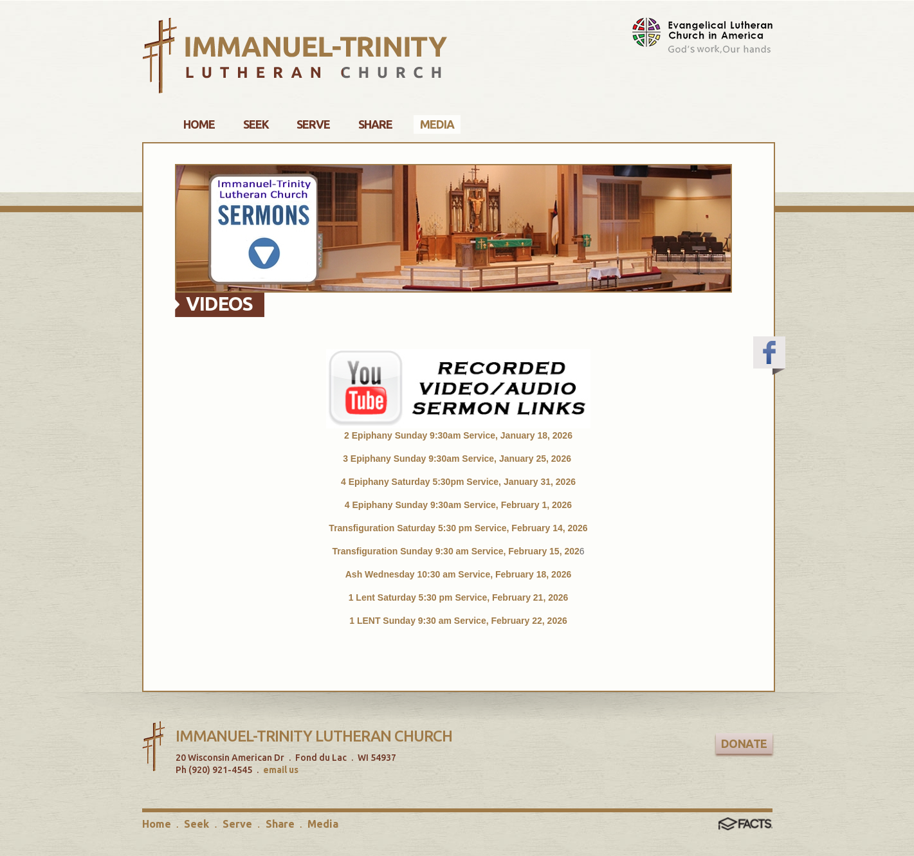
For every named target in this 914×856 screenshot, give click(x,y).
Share (280, 824)
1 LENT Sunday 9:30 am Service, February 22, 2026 (458, 620)
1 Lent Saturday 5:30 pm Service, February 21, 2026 (459, 597)
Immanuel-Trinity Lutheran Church (314, 736)
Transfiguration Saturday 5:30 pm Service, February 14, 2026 (458, 528)
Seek (196, 824)
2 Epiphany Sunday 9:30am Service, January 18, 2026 (458, 435)
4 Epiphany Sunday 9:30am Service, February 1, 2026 (458, 505)
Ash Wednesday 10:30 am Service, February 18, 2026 (458, 574)
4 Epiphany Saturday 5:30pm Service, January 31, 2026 (458, 482)
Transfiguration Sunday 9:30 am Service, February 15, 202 (455, 551)
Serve (237, 824)
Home (156, 824)
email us (280, 770)
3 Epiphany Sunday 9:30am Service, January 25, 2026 (458, 458)
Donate (744, 743)
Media (322, 824)
